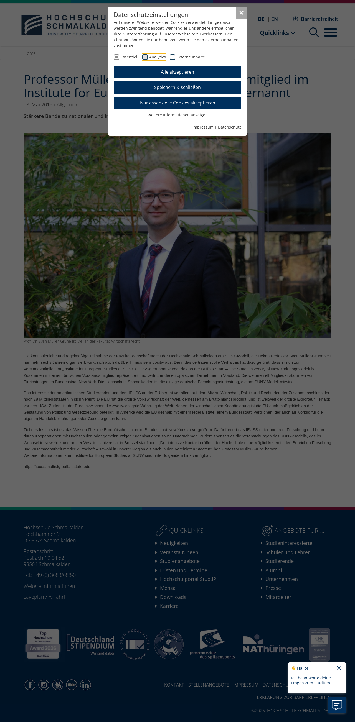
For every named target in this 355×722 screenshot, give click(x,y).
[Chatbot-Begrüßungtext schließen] (339, 668)
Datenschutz (229, 127)
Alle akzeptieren (177, 72)
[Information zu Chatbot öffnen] (337, 705)
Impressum (203, 127)
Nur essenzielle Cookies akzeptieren (177, 103)
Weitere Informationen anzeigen (178, 114)
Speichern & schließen (177, 87)
